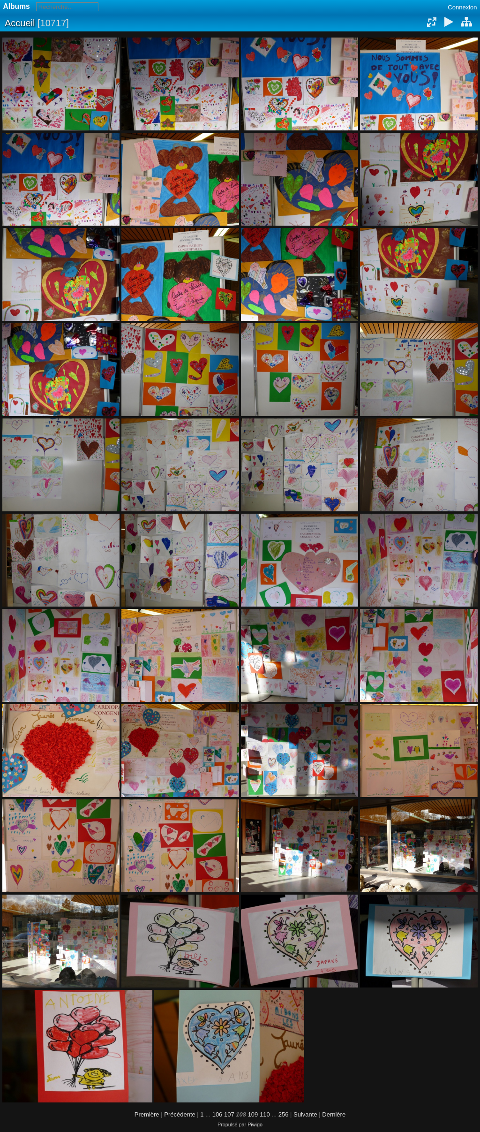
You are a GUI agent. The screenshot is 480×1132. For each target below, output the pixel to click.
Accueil (20, 23)
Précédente (179, 1114)
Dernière (333, 1114)
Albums (16, 6)
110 (265, 1114)
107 (229, 1114)
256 (283, 1114)
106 (217, 1114)
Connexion (462, 7)
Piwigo (255, 1124)
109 (253, 1114)
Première (147, 1114)
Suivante (305, 1114)
